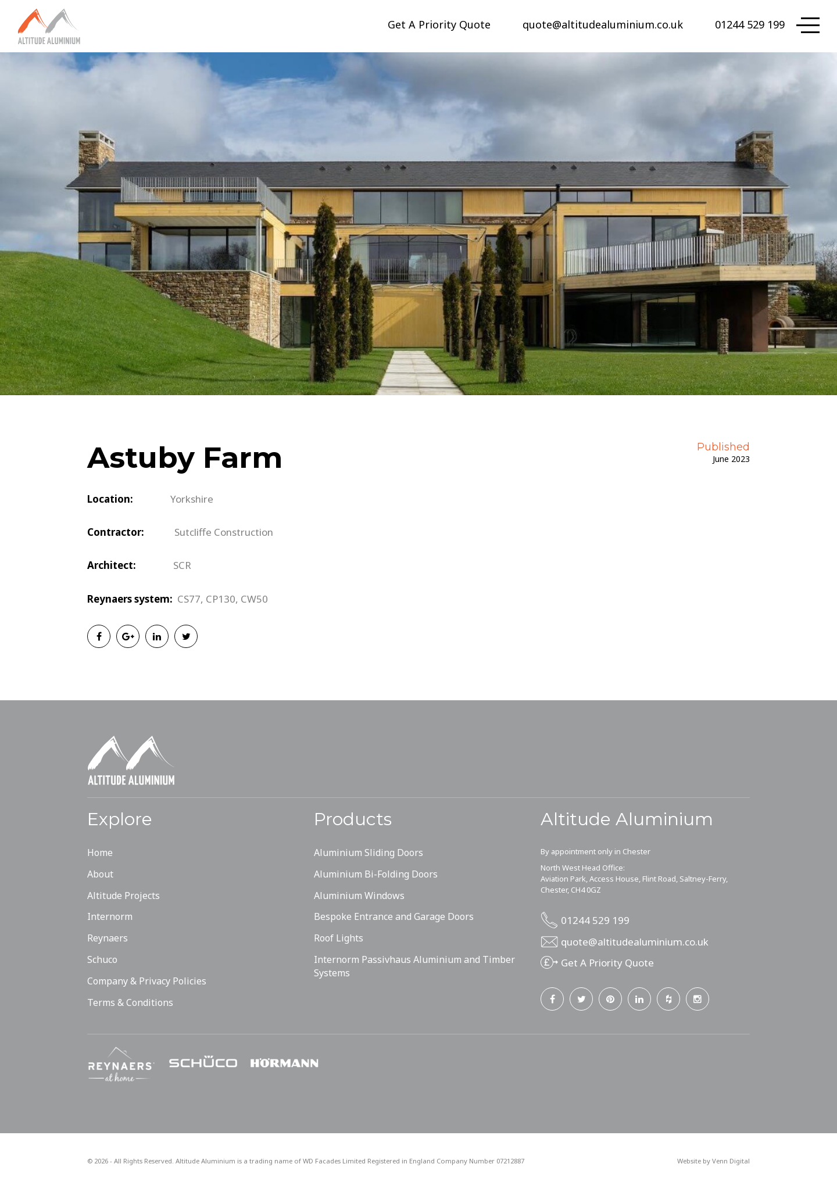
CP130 (220, 599)
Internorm (110, 916)
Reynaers (107, 938)
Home (100, 852)
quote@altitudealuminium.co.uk (603, 24)
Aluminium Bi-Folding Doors (376, 874)
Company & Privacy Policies (146, 981)
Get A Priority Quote (439, 24)
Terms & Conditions (130, 1002)
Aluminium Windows (359, 895)
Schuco (102, 959)
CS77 (189, 599)
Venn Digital (731, 1160)
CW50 (254, 599)
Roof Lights (338, 938)
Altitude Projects (123, 895)
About (100, 874)
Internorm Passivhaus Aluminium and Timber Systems (414, 966)
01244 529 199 (750, 24)
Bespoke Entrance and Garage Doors (394, 916)
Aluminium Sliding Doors (368, 852)
